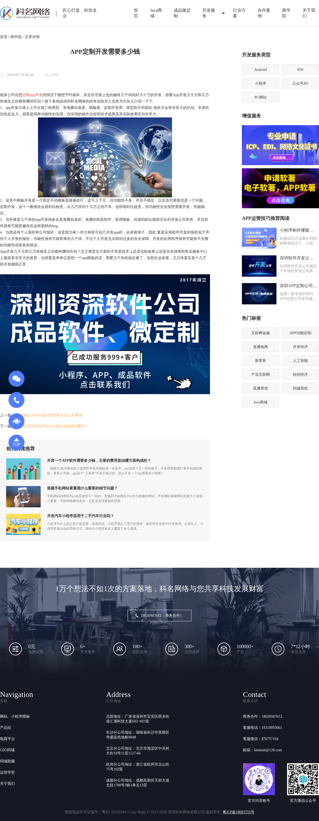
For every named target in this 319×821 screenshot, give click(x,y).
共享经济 (300, 347)
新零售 (260, 361)
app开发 (36, 95)
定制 (26, 95)
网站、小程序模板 (15, 716)
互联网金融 (260, 333)
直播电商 (260, 347)
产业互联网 (260, 375)
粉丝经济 (300, 375)
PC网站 (260, 97)
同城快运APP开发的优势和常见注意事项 (49, 415)
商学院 (286, 13)
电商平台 (7, 739)
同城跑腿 (7, 761)
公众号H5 (300, 83)
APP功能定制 (300, 333)
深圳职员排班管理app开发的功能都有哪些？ (52, 426)
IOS (300, 70)
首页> (5, 37)
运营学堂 (7, 772)
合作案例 (264, 13)
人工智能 (300, 361)
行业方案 (239, 13)
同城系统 (300, 388)
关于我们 (7, 784)
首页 (136, 13)
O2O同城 (7, 750)
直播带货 (260, 388)
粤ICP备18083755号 (238, 812)
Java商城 (156, 13)
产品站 (5, 728)
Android (260, 70)
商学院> (17, 37)
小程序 (260, 83)
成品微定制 (182, 13)
